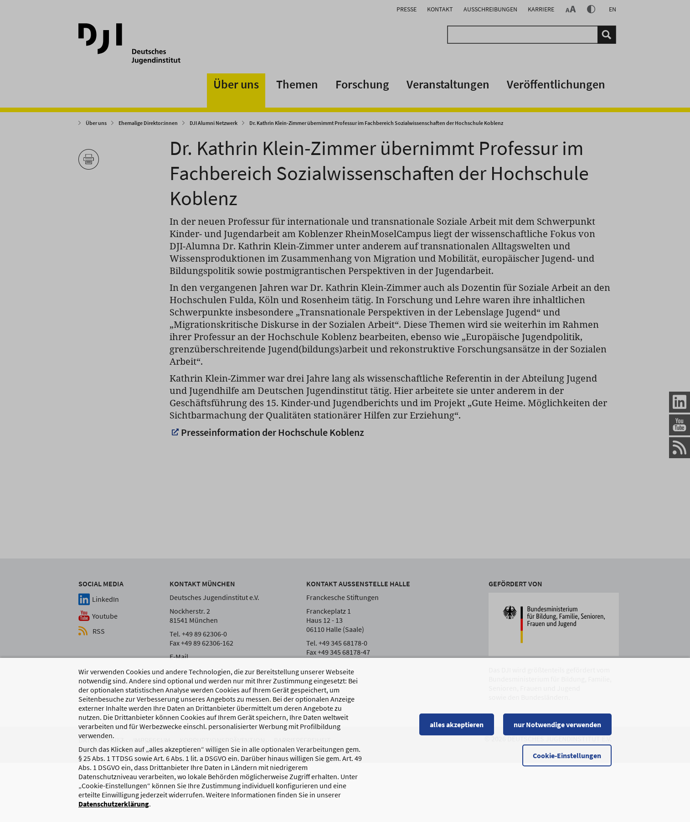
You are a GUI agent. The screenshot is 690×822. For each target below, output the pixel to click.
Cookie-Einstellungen (567, 756)
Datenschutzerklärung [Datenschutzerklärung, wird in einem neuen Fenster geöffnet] (113, 804)
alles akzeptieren (457, 725)
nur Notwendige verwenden (557, 725)
